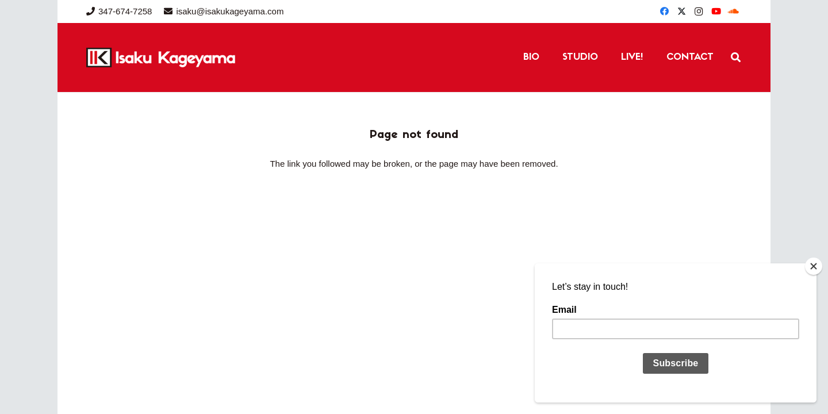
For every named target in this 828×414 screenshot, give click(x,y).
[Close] (813, 266)
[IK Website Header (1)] (187, 58)
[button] (735, 57)
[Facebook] (664, 11)
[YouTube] (715, 11)
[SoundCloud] (733, 11)
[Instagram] (698, 11)
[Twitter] (681, 11)
